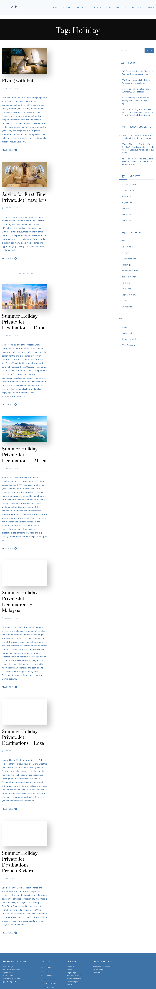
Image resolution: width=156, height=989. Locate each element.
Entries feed (127, 333)
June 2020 (126, 214)
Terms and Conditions (101, 967)
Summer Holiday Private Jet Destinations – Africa (24, 455)
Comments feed (129, 339)
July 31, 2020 (10, 878)
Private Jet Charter (130, 271)
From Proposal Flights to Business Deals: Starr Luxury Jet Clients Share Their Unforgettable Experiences (137, 112)
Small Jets (126, 283)
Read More (7, 150)
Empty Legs (121, 7)
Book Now (71, 985)
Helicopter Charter (74, 976)
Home (55, 7)
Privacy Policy (98, 970)
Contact (150, 7)
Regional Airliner (129, 277)
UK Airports (127, 307)
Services (135, 7)
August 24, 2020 (26, 273)
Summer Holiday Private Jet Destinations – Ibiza (23, 737)
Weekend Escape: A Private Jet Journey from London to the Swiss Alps (136, 101)
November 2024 (129, 184)
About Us (67, 7)
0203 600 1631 (7, 976)
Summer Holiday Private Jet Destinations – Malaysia (20, 601)
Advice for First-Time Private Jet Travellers (24, 197)
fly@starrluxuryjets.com (11, 979)
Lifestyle (125, 253)
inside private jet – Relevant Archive (137, 159)
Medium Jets (127, 265)
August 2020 (127, 202)
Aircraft (81, 7)
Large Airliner (127, 247)
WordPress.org (128, 345)
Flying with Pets (19, 81)
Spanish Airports (129, 295)
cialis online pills (129, 135)
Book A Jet (96, 7)
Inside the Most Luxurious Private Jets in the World (138, 150)
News (108, 7)
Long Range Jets (129, 259)
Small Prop (126, 289)
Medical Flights (73, 982)
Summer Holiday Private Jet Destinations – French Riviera (20, 862)
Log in (124, 327)
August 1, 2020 (11, 751)
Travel (124, 301)
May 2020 (126, 220)
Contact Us (97, 973)
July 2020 (126, 208)
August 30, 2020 (11, 88)
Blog (123, 241)
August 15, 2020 (11, 618)
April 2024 (126, 196)
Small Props (48, 967)
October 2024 (128, 190)
